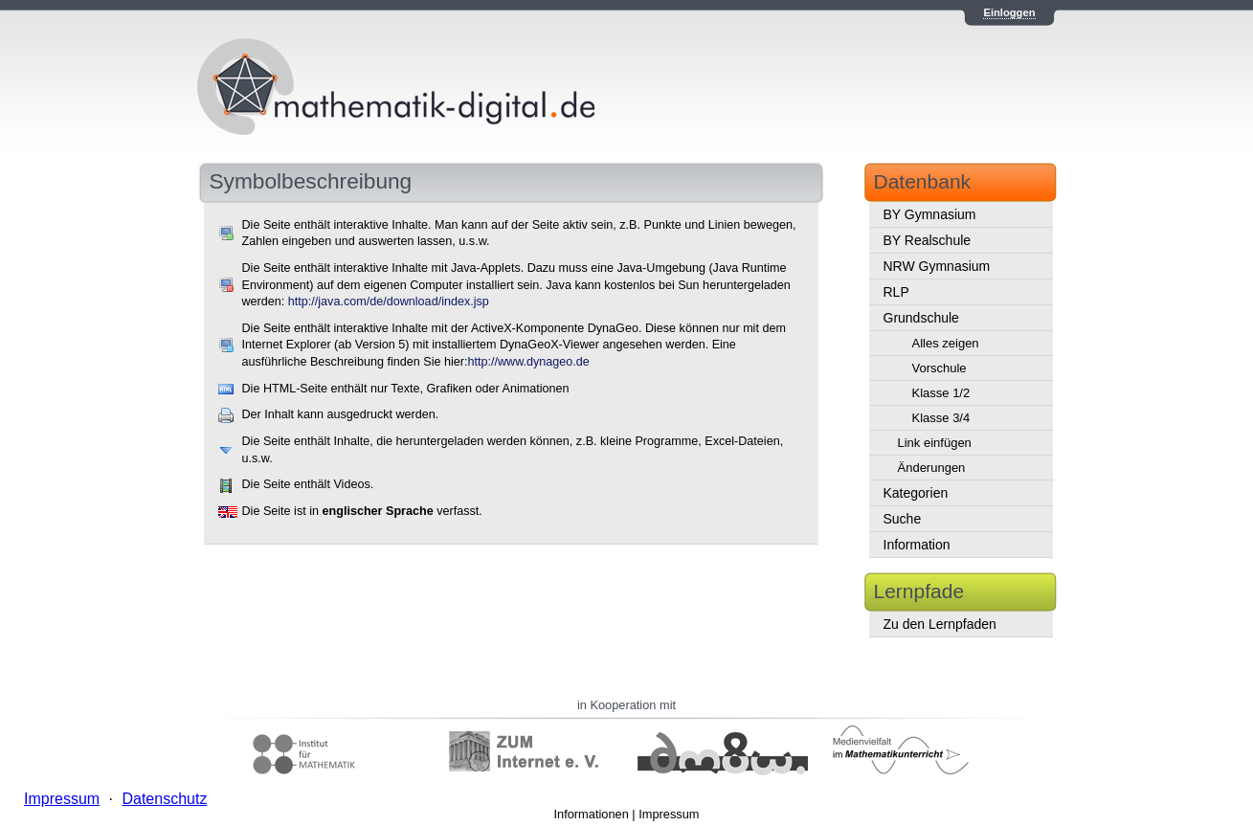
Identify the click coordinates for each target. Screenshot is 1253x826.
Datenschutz (164, 799)
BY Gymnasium (930, 214)
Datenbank (923, 181)
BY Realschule (928, 240)
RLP (896, 292)
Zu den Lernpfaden (940, 624)
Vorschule (939, 368)
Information (917, 544)
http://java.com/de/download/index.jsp (388, 301)
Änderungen (932, 467)
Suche (903, 518)
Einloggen (1009, 12)
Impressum (668, 814)
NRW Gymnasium (937, 266)
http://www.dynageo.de (528, 361)
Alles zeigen (945, 343)
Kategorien (916, 493)
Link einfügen (935, 442)
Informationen (591, 814)
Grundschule (921, 317)
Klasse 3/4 (941, 418)
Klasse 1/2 (941, 393)
